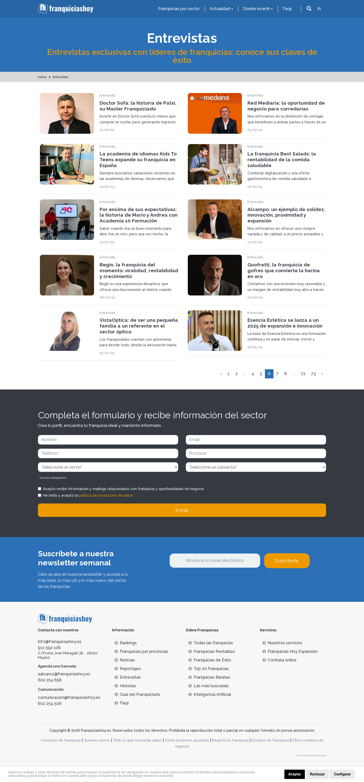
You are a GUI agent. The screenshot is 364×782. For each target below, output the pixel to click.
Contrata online (279, 660)
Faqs (287, 8)
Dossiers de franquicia (270, 740)
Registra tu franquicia (230, 740)
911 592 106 (49, 647)
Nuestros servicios (282, 642)
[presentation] (207, 582)
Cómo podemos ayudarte (187, 740)
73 (313, 373)
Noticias (125, 660)
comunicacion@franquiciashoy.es (69, 697)
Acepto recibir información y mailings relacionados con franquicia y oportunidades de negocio (123, 489)
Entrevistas (128, 677)
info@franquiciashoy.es (59, 641)
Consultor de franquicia (61, 740)
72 (303, 373)
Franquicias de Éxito (209, 660)
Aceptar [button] (294, 774)
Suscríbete (287, 560)
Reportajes (128, 668)
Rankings (126, 642)
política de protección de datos (106, 495)
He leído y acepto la (88, 495)
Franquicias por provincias (141, 651)
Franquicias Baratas (209, 677)
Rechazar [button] (317, 774)
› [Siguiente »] (322, 373)
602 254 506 (50, 703)
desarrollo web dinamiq (311, 755)
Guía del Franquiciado (137, 694)
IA (319, 8)
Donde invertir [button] (256, 8)
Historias (125, 685)
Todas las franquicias (210, 642)
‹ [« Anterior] (221, 373)
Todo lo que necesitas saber (137, 740)
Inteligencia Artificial (209, 694)
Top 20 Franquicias (208, 668)
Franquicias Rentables (211, 651)
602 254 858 (50, 680)
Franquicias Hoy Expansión (290, 651)
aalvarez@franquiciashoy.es (64, 674)
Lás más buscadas (208, 685)
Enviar (182, 510)
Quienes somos (97, 740)
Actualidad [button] (220, 8)
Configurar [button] (342, 774)
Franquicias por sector (179, 8)
